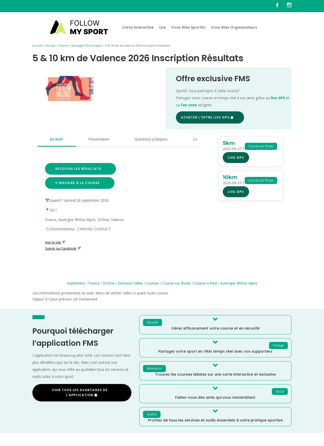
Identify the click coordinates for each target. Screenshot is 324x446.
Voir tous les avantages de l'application (80, 392)
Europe (50, 45)
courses (152, 283)
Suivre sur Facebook (63, 248)
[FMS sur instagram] (289, 6)
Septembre (76, 283)
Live (162, 27)
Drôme (108, 283)
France (63, 45)
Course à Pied (205, 283)
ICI (47, 299)
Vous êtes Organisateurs (234, 27)
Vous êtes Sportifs (188, 27)
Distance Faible (130, 283)
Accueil (37, 45)
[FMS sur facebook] (281, 6)
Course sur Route (176, 283)
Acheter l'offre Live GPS (205, 117)
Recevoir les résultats (78, 169)
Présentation (98, 139)
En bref (56, 139)
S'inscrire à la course (77, 183)
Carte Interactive (138, 27)
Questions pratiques (151, 139)
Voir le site (55, 242)
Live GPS (236, 157)
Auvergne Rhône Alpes (86, 45)
